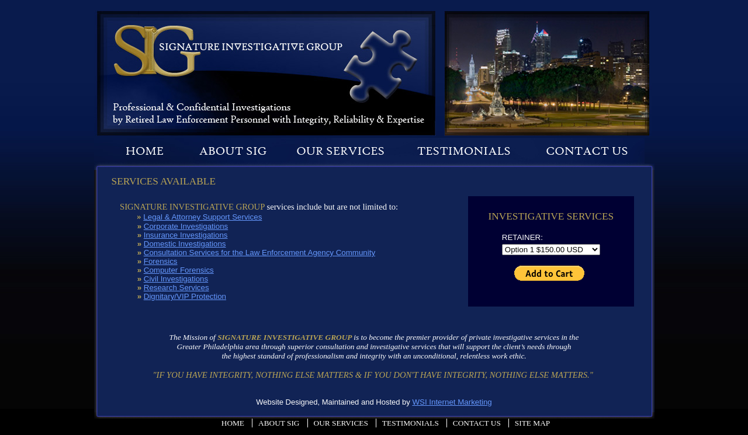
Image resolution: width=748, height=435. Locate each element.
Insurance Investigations (186, 235)
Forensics (161, 261)
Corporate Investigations (186, 226)
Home (232, 423)
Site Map (532, 423)
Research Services (176, 287)
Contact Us (477, 423)
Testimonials (410, 423)
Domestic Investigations (185, 243)
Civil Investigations (176, 278)
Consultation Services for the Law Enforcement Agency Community (259, 252)
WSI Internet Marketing (451, 402)
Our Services (341, 423)
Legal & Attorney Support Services (202, 217)
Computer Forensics (179, 270)
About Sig (278, 423)
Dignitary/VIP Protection (185, 296)
